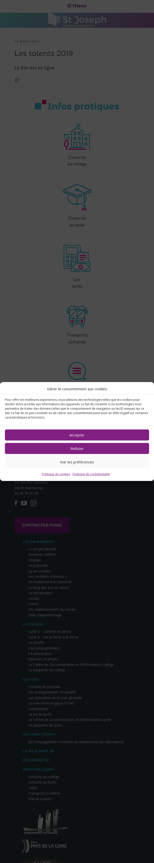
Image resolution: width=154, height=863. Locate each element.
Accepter (77, 434)
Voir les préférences (77, 461)
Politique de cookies (56, 474)
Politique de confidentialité (91, 474)
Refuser (77, 448)
